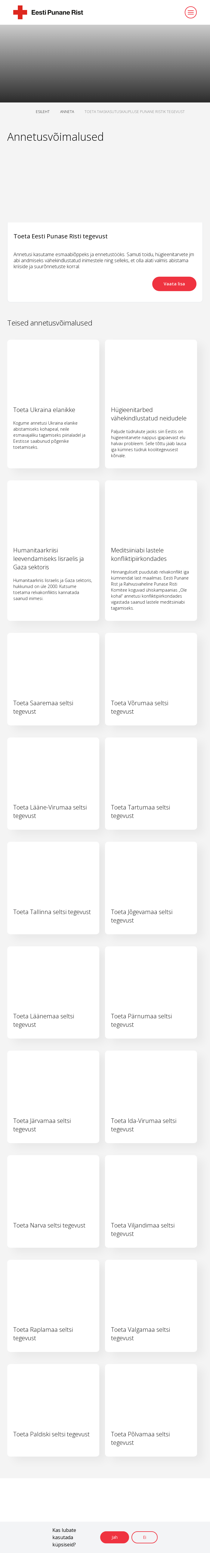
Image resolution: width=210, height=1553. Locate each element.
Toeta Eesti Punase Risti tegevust (61, 236)
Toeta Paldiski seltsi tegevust (51, 1434)
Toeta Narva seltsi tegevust (49, 1225)
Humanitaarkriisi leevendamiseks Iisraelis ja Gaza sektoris (48, 558)
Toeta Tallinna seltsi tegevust (52, 912)
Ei (144, 1537)
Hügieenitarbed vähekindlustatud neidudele (149, 414)
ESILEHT (43, 111)
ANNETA (67, 111)
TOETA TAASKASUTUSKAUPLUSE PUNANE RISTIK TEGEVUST (135, 111)
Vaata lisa (174, 284)
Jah (115, 1537)
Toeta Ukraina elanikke (44, 410)
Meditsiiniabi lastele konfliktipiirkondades (139, 554)
